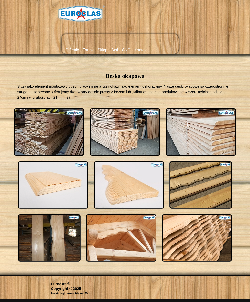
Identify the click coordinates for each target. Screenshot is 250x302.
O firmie (72, 50)
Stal (114, 50)
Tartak (88, 50)
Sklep (102, 50)
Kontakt (140, 50)
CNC (126, 50)
